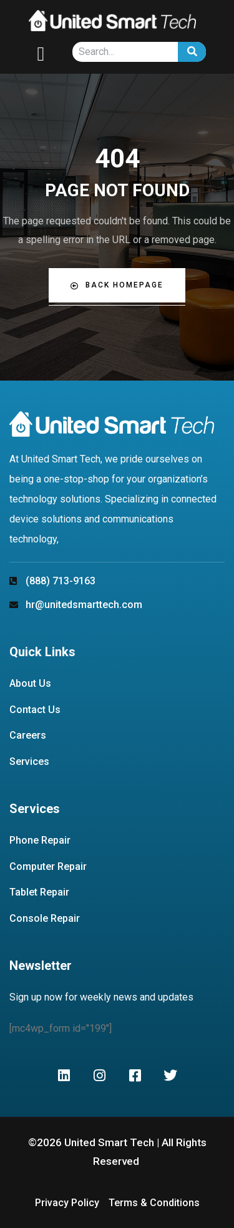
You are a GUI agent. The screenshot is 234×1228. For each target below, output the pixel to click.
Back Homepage (117, 285)
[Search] (192, 52)
